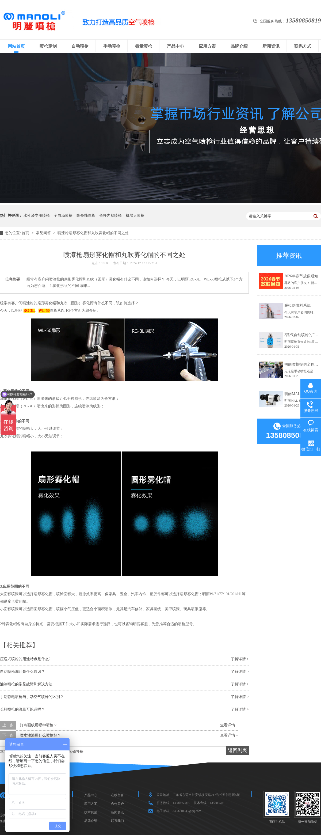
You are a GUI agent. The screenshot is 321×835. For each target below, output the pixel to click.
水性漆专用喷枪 (37, 216)
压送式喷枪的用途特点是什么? (25, 659)
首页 (26, 233)
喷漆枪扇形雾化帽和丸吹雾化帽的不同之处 (93, 233)
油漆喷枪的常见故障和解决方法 (26, 684)
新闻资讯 (271, 46)
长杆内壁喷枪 (110, 216)
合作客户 (117, 804)
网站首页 (16, 46)
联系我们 (117, 821)
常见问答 (44, 233)
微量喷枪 (143, 46)
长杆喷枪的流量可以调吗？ (22, 709)
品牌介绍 (239, 46)
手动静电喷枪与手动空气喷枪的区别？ (32, 697)
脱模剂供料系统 (297, 305)
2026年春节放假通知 (301, 276)
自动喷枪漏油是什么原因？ (22, 672)
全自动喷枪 (63, 216)
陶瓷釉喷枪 (86, 216)
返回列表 (237, 750)
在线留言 (117, 795)
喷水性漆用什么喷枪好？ (40, 735)
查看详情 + (229, 725)
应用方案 (207, 46)
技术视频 (90, 812)
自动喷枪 (80, 46)
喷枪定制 (48, 46)
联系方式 (302, 46)
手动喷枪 (111, 46)
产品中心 (175, 46)
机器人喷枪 (135, 216)
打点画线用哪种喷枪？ (38, 725)
